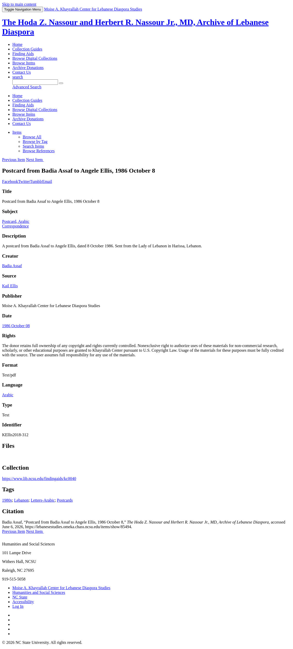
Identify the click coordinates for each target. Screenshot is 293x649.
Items (17, 132)
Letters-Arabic (43, 500)
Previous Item (13, 159)
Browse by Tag (35, 141)
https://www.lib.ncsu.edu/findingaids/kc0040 (39, 478)
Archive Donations (28, 67)
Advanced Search (26, 87)
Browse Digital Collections (34, 58)
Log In (17, 606)
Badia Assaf (12, 266)
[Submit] (61, 83)
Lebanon (21, 500)
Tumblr (36, 181)
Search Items (33, 146)
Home (17, 44)
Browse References (39, 151)
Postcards (65, 500)
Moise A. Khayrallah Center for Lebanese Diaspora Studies (61, 588)
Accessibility (23, 602)
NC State (19, 597)
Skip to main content (19, 4)
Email (47, 181)
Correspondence (15, 226)
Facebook (10, 181)
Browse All (32, 137)
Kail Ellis (10, 286)
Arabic (7, 395)
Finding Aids (23, 54)
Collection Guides (27, 49)
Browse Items (23, 63)
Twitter (24, 181)
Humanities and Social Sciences (38, 592)
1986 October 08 (16, 326)
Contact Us (21, 72)
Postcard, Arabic (15, 221)
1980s (7, 500)
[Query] (35, 82)
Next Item (35, 159)
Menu (22, 9)
